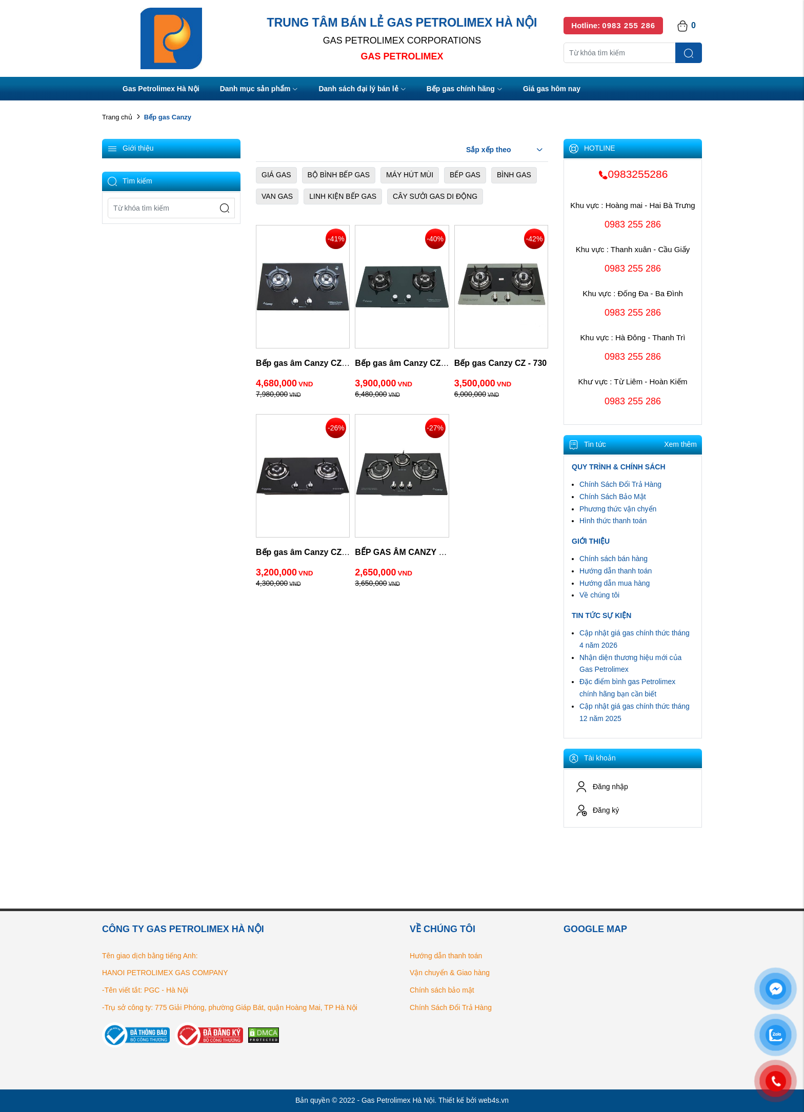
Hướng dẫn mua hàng (614, 583)
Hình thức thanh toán (613, 521)
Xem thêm (680, 444)
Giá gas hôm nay (551, 89)
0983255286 (633, 174)
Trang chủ (117, 117)
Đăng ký (597, 810)
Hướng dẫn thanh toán (615, 571)
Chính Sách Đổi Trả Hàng (620, 484)
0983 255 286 (633, 224)
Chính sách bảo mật (442, 990)
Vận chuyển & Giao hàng (450, 973)
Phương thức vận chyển (617, 509)
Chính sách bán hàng (613, 558)
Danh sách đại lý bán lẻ (362, 89)
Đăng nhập (601, 786)
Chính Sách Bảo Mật (612, 496)
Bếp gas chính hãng (464, 89)
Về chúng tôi (599, 595)
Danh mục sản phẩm (259, 89)
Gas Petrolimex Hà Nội (161, 89)
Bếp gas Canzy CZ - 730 (500, 363)
